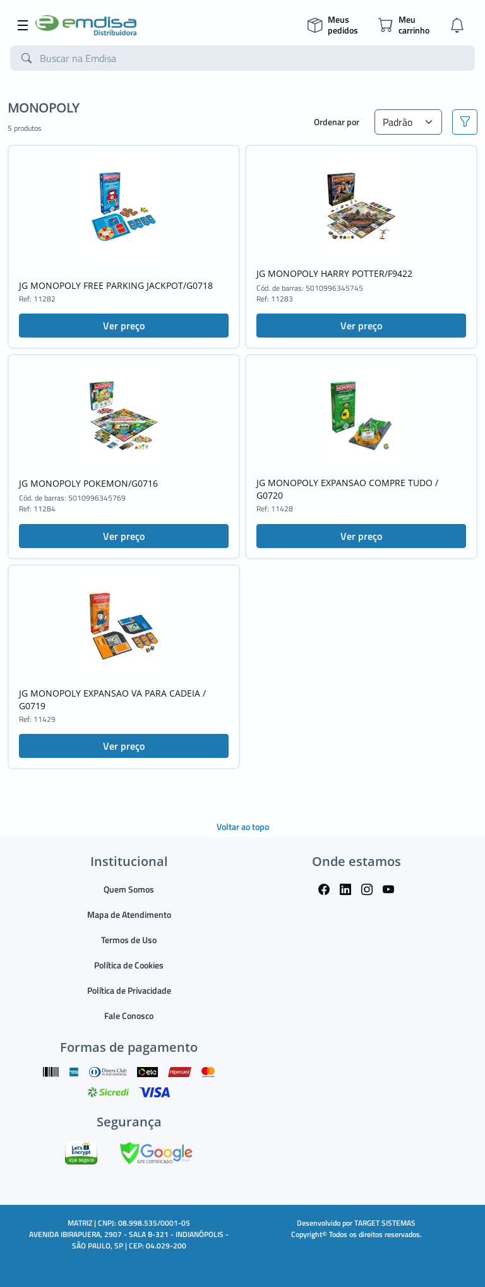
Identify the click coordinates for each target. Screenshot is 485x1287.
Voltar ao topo (243, 826)
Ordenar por (336, 121)
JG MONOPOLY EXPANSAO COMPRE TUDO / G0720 (347, 489)
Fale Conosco (128, 1015)
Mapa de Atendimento (129, 914)
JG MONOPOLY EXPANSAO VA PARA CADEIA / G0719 (112, 699)
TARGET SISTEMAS (385, 1223)
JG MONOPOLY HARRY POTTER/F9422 (334, 273)
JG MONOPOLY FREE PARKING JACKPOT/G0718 (116, 285)
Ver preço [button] (124, 325)
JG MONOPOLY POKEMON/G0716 (88, 483)
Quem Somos (129, 889)
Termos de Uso (129, 939)
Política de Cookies (129, 965)
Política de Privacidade (129, 990)
